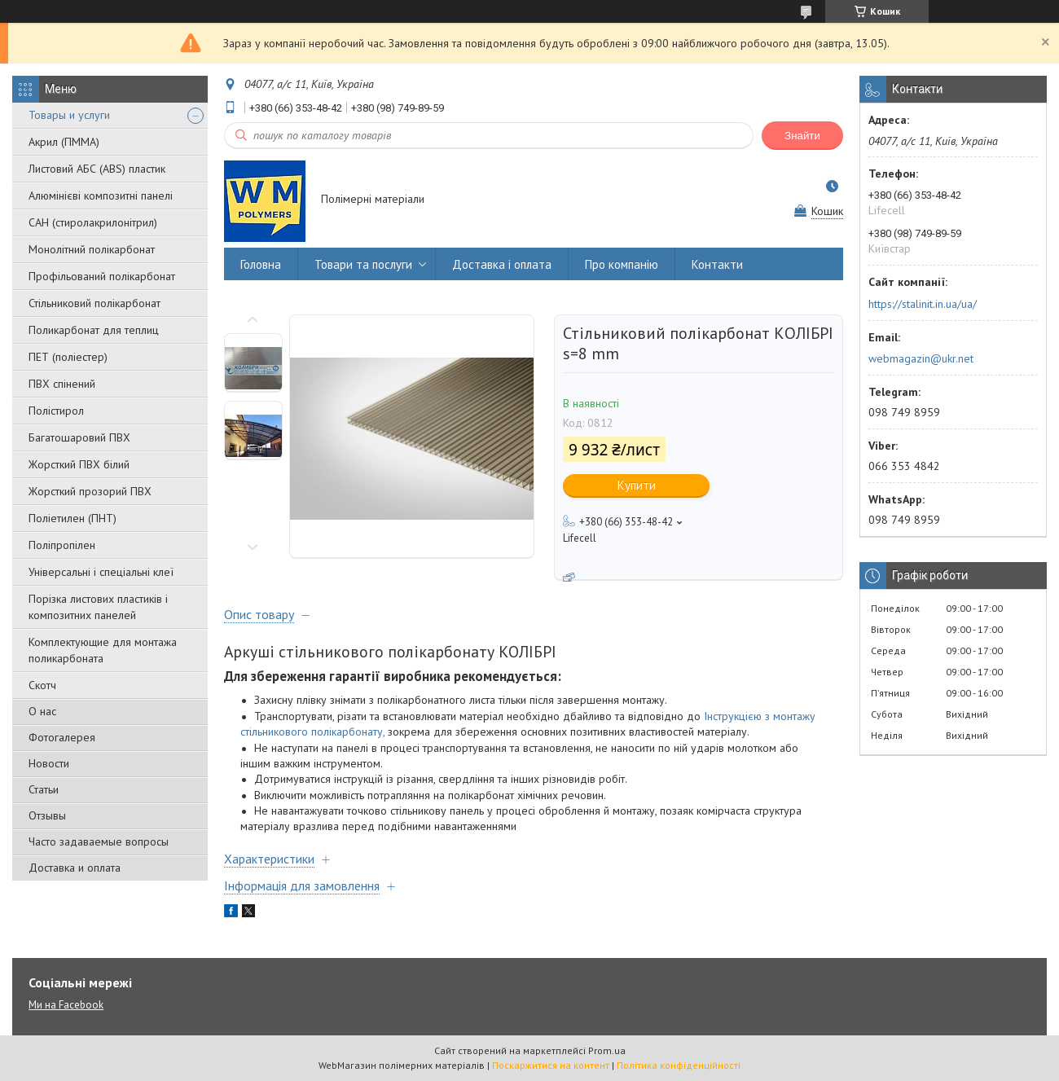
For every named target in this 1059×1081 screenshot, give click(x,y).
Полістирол (56, 410)
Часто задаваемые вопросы (99, 841)
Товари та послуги (363, 264)
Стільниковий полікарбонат (94, 303)
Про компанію (621, 264)
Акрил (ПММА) (64, 141)
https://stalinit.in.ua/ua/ (922, 304)
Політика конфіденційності (678, 1065)
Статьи (44, 789)
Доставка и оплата (75, 867)
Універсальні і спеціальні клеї (101, 572)
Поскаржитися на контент (550, 1065)
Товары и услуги (69, 115)
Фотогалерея (62, 737)
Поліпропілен (62, 545)
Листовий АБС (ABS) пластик (97, 168)
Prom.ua (607, 1050)
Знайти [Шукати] (802, 136)
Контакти (717, 264)
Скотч (42, 685)
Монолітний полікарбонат (92, 249)
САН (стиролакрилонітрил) (93, 222)
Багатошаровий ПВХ (79, 437)
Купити (636, 485)
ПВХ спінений (62, 383)
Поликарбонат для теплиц (94, 330)
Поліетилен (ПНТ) (72, 518)
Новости (49, 763)
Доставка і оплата (501, 264)
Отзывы (47, 815)
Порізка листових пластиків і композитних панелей (98, 606)
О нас (42, 711)
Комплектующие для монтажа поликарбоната (103, 650)
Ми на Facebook (66, 1005)
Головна (260, 264)
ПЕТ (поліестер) (68, 356)
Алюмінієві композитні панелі (101, 195)
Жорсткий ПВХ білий (79, 464)
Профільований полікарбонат (102, 276)
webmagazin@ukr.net (920, 358)
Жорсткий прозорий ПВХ (90, 491)
